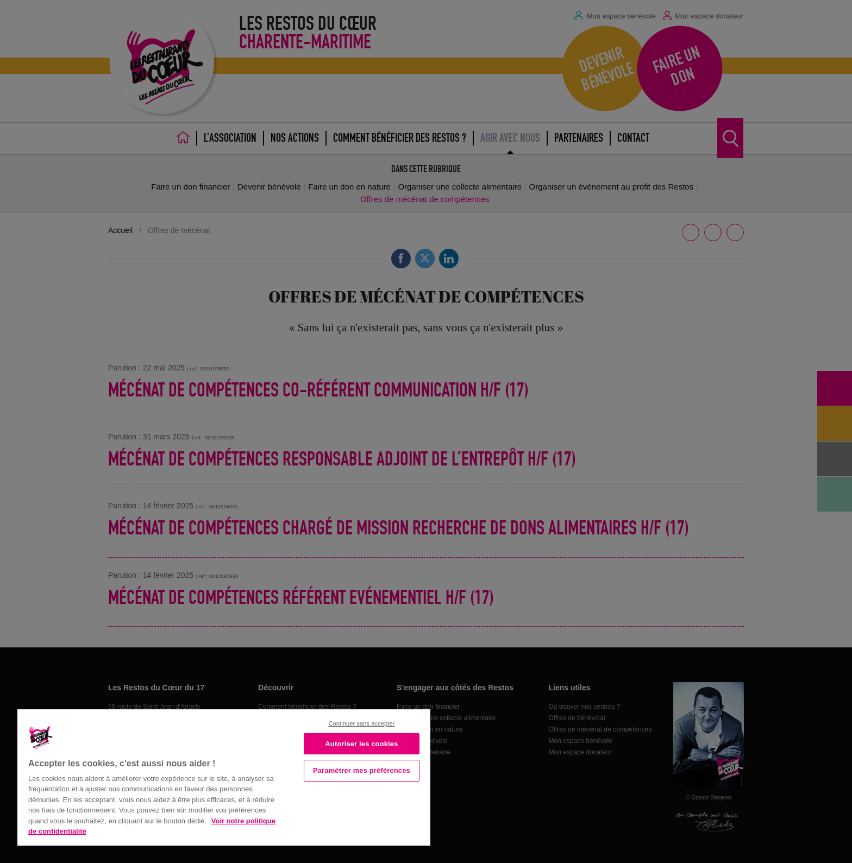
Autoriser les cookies (361, 744)
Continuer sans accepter (361, 723)
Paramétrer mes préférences (361, 770)
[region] (223, 776)
